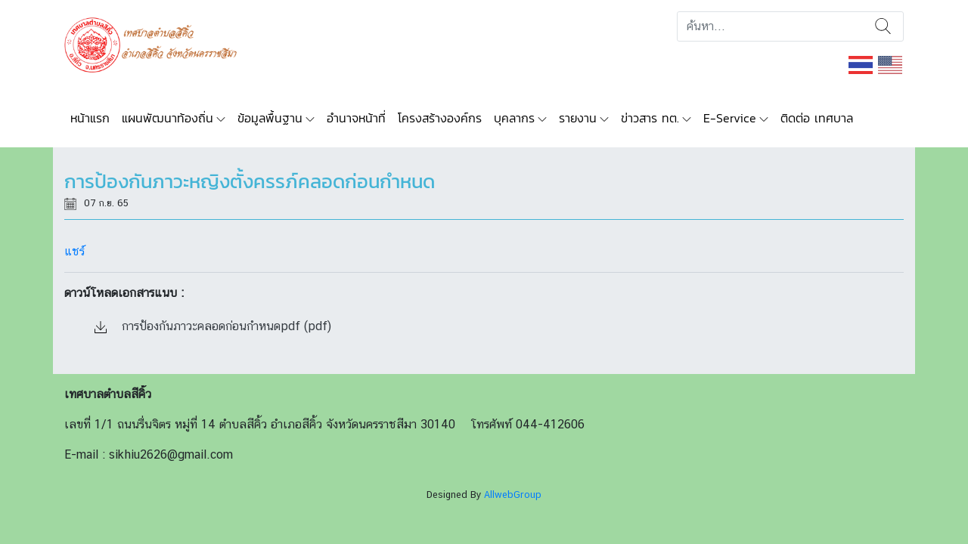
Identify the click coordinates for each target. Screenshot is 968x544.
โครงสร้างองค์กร (440, 118)
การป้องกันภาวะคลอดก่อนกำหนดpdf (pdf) (213, 326)
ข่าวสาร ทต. (650, 118)
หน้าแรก (90, 118)
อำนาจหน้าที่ (356, 118)
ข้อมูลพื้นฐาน (269, 118)
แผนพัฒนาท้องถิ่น (167, 118)
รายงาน (578, 118)
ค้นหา (883, 26)
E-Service (729, 118)
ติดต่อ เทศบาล (816, 118)
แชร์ (74, 251)
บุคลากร (514, 118)
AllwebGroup (512, 494)
